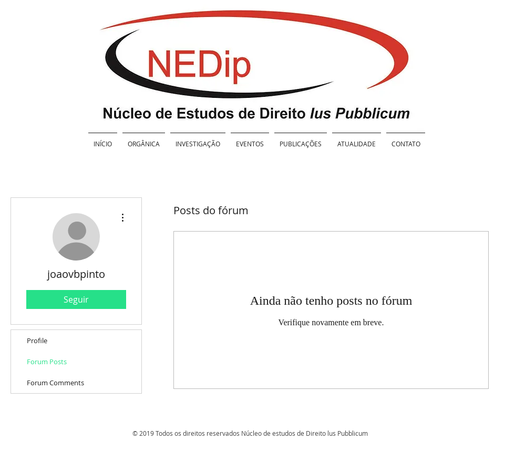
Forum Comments (55, 382)
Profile (37, 340)
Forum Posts (47, 361)
